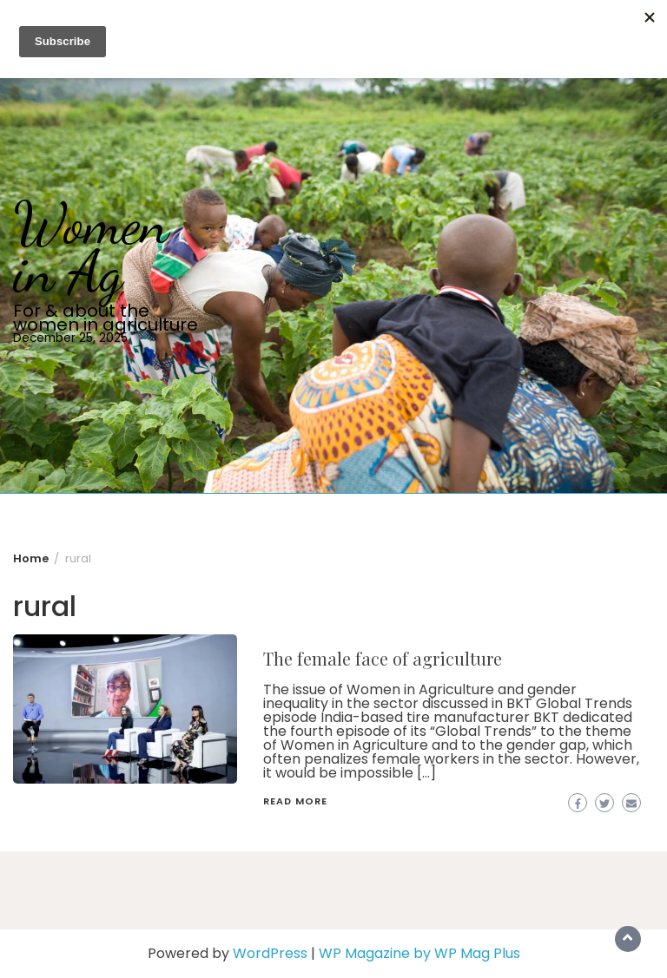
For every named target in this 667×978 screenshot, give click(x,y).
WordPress (270, 953)
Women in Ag (90, 247)
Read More (295, 801)
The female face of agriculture (382, 658)
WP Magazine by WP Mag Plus (419, 953)
